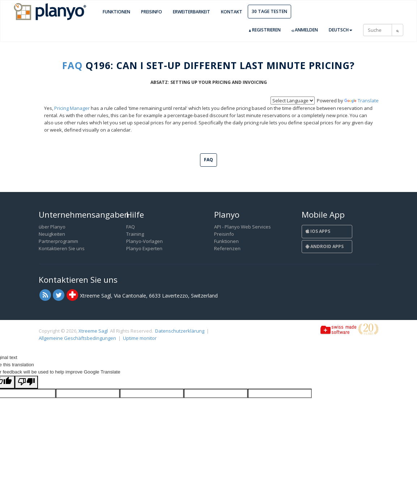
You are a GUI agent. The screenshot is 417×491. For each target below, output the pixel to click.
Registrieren (265, 30)
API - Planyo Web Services (242, 226)
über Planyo (52, 226)
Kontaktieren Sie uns (62, 248)
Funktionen (116, 12)
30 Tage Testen (269, 11)
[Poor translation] (26, 382)
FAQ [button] (208, 160)
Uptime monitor (140, 338)
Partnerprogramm (58, 241)
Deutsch (340, 30)
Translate (361, 100)
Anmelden (305, 30)
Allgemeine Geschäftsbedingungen (77, 338)
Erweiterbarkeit (191, 12)
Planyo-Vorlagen (144, 241)
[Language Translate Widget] (293, 100)
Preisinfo (151, 12)
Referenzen (227, 248)
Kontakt (231, 12)
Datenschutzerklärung (179, 331)
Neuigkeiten (52, 234)
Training (135, 234)
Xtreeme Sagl (93, 331)
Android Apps (325, 246)
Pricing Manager (72, 108)
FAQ (72, 65)
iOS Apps (318, 231)
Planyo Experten (144, 248)
